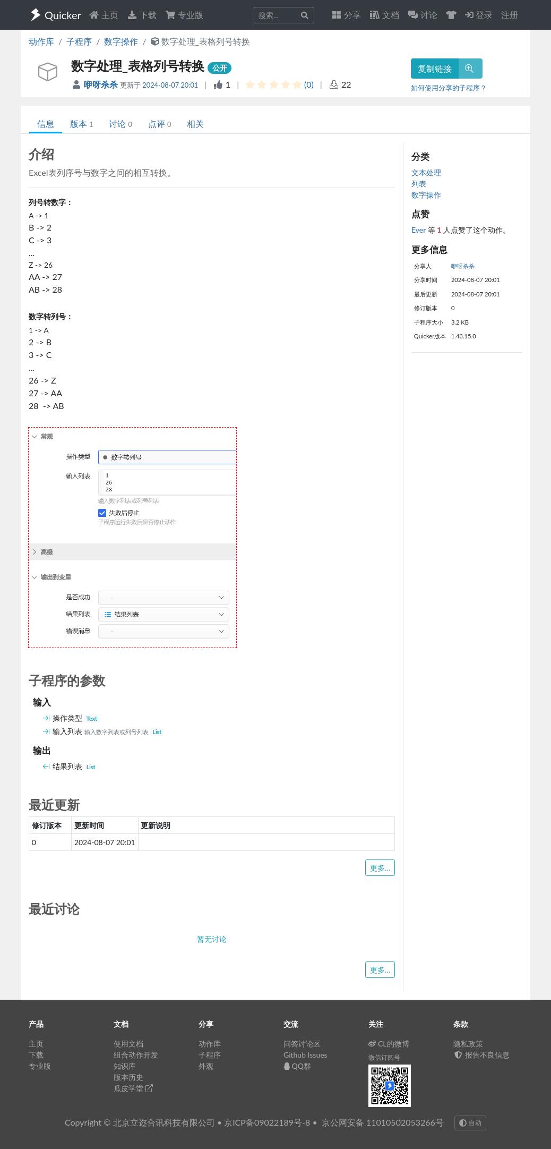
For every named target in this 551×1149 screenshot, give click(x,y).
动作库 (41, 41)
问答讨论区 (302, 1043)
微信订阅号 (384, 1057)
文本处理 (426, 172)
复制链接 (435, 68)
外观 (206, 1065)
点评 (159, 123)
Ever (419, 229)
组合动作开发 (136, 1054)
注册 (509, 15)
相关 (195, 123)
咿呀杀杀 (102, 84)
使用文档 (128, 1043)
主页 (103, 15)
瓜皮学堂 (133, 1088)
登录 (479, 15)
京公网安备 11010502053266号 (383, 1122)
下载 (142, 15)
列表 (418, 183)
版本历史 (128, 1077)
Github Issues (305, 1054)
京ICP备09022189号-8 (267, 1122)
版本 (81, 123)
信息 (45, 123)
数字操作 (121, 41)
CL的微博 (388, 1043)
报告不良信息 (481, 1054)
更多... (380, 867)
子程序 (79, 41)
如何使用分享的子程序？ (449, 87)
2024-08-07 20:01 (170, 85)
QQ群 (297, 1065)
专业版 (184, 15)
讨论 (120, 123)
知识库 (125, 1065)
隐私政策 (468, 1043)
